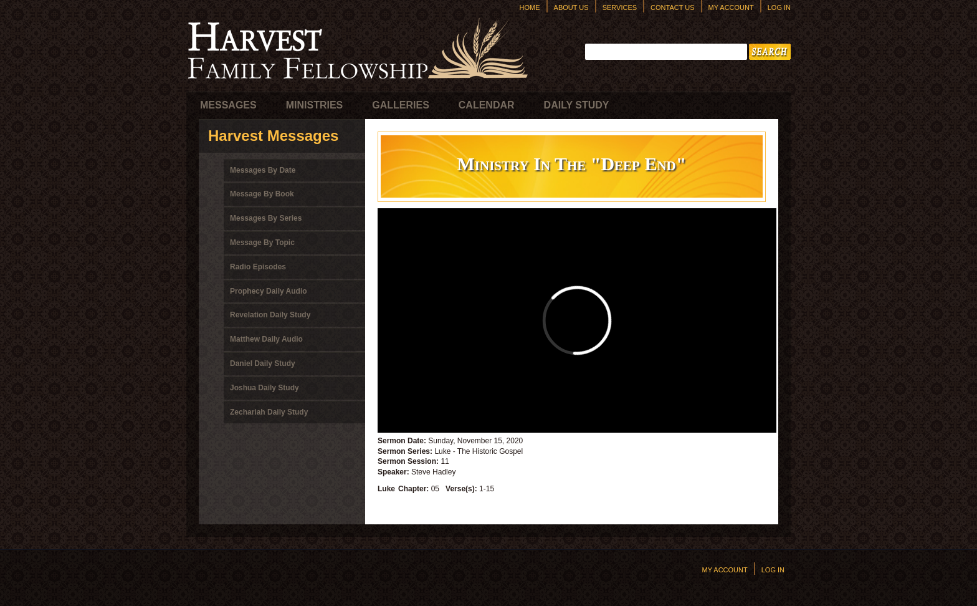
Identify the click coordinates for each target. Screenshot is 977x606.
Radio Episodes (258, 266)
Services (620, 7)
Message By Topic (262, 242)
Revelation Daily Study (270, 314)
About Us (571, 7)
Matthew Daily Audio (266, 339)
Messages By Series (266, 218)
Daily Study (576, 105)
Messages (228, 105)
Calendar (487, 105)
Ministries (314, 105)
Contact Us (673, 7)
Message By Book (262, 194)
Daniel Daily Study (262, 363)
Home (530, 7)
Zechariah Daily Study (269, 412)
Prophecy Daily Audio (268, 291)
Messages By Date (262, 170)
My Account (731, 7)
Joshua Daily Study (264, 387)
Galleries (400, 105)
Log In (779, 7)
